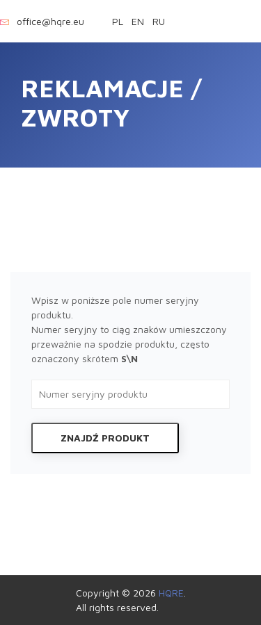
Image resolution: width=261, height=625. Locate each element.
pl (119, 21)
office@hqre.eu (50, 21)
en (138, 21)
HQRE (171, 593)
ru (158, 21)
